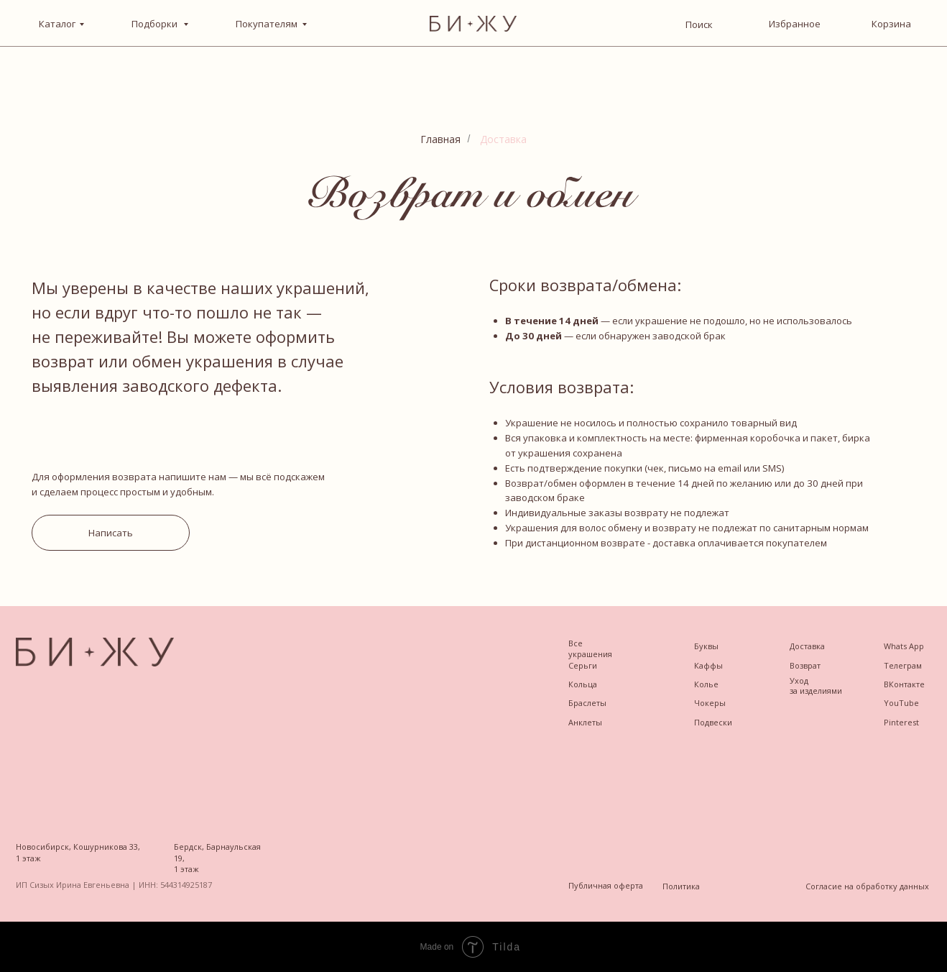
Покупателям (266, 23)
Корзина (891, 23)
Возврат (805, 665)
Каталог (57, 23)
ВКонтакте (904, 684)
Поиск (699, 24)
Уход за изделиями (816, 685)
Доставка (503, 139)
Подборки (155, 23)
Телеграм (903, 665)
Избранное (795, 23)
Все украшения (590, 648)
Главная (440, 139)
